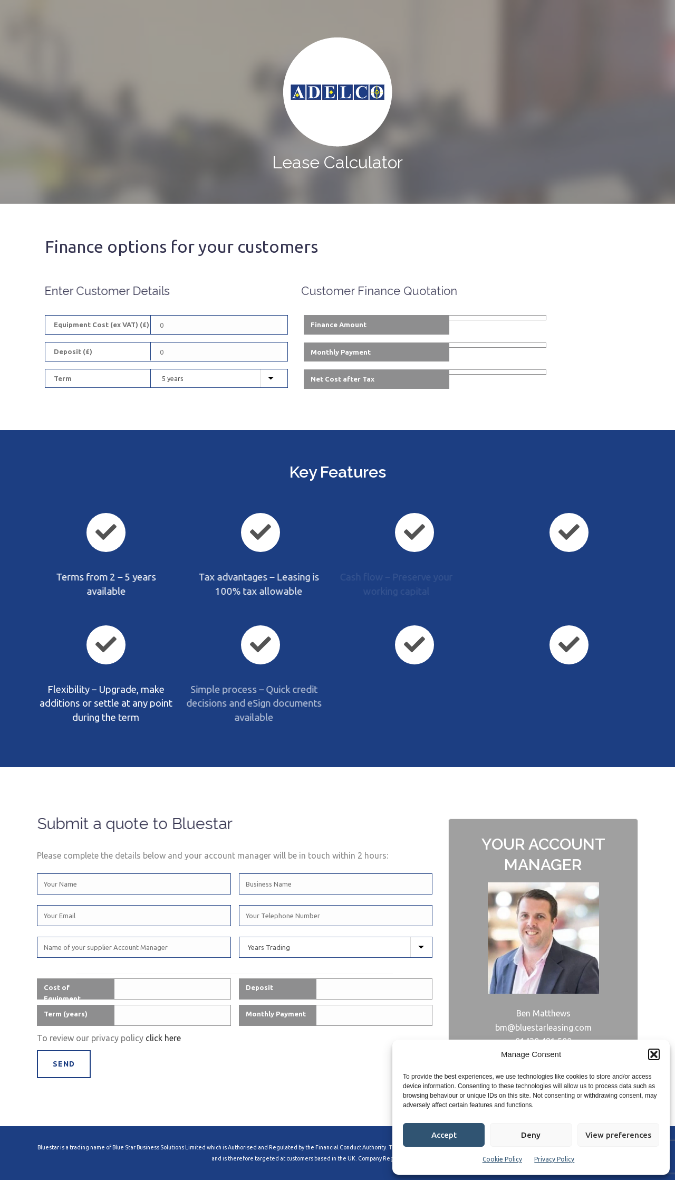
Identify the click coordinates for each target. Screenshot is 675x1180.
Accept (444, 1134)
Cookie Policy (502, 1159)
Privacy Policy (554, 1159)
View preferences (618, 1134)
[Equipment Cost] (217, 325)
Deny (531, 1134)
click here (163, 1038)
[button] (654, 1054)
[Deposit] (217, 352)
